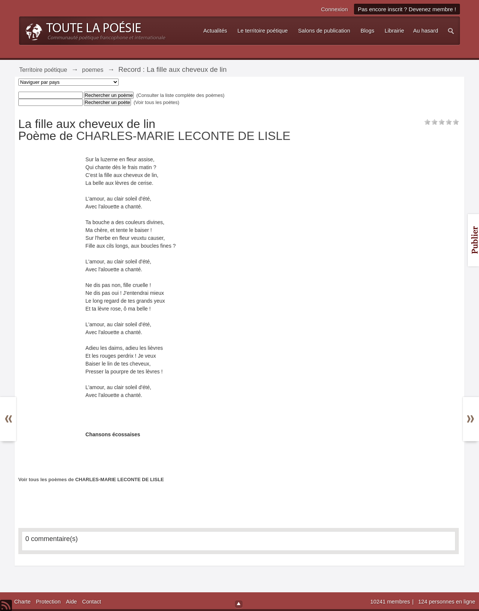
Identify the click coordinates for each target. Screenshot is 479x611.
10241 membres (391, 602)
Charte (22, 602)
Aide (71, 602)
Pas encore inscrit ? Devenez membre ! (407, 9)
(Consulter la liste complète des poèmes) (180, 95)
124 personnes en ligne (446, 602)
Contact (91, 602)
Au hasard (425, 31)
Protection (48, 602)
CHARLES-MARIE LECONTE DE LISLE (183, 136)
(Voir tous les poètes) (156, 102)
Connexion (334, 9)
